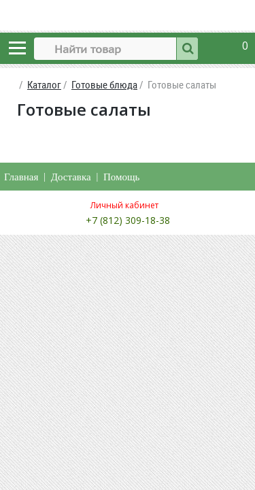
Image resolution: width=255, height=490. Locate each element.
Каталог (44, 84)
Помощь (121, 177)
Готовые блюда (104, 84)
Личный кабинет (124, 205)
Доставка (71, 177)
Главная (21, 177)
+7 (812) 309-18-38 (128, 220)
